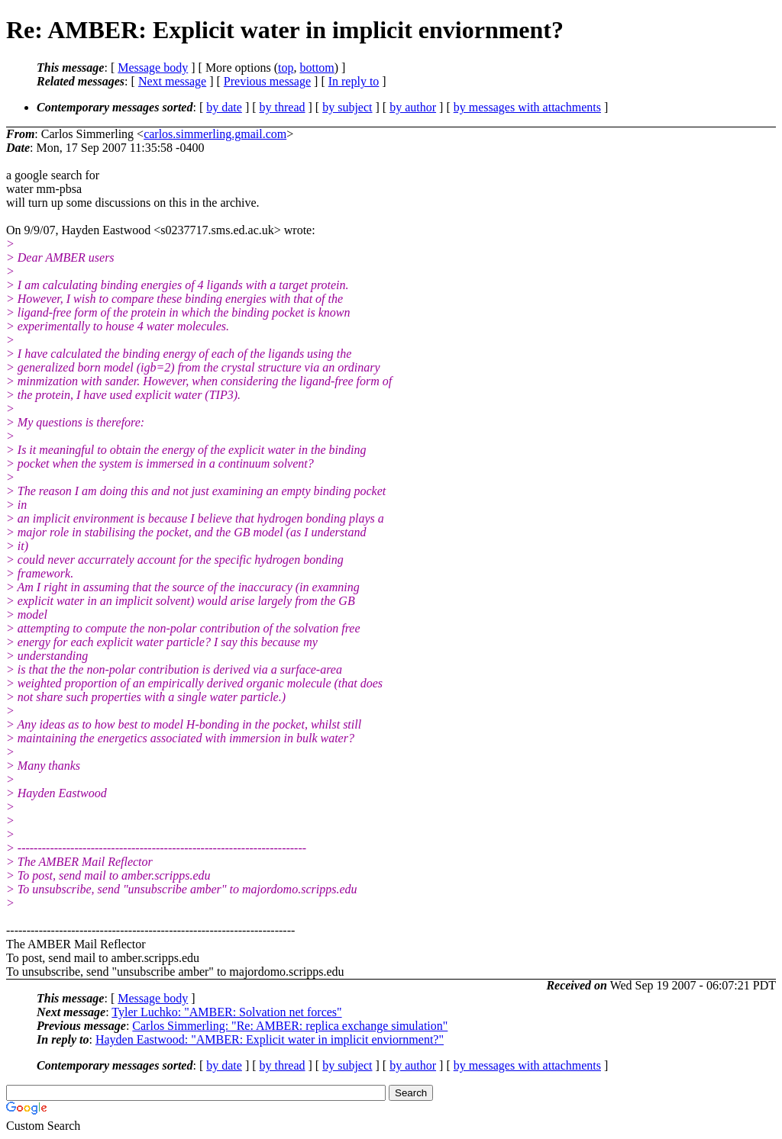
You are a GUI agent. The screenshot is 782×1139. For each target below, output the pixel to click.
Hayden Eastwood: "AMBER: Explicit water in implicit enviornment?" (269, 1039)
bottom (316, 67)
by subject (347, 107)
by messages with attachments (527, 107)
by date (224, 107)
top (285, 67)
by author (412, 107)
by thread (282, 107)
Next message (172, 81)
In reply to (354, 81)
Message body (153, 67)
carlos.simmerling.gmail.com (215, 133)
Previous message (267, 81)
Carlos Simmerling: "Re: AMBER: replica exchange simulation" (290, 1025)
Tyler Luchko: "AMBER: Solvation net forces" (226, 1011)
